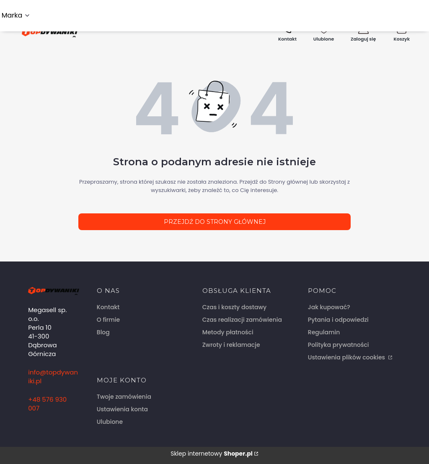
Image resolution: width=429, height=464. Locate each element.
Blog (103, 332)
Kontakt (108, 307)
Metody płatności (227, 332)
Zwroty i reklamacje (231, 345)
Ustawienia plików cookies (347, 357)
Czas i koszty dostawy (234, 307)
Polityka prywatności (338, 345)
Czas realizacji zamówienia (242, 319)
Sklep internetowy (212, 453)
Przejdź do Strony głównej (215, 222)
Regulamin (324, 332)
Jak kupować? (329, 307)
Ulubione (110, 422)
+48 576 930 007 (47, 404)
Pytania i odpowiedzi (338, 319)
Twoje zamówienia (124, 396)
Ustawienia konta (122, 409)
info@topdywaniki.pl (53, 376)
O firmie (108, 319)
